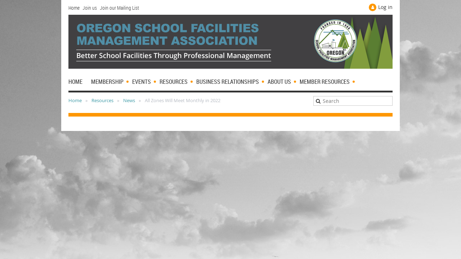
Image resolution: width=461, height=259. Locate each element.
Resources (102, 100)
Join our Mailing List (119, 7)
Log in (385, 7)
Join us (89, 7)
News (129, 100)
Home (74, 7)
